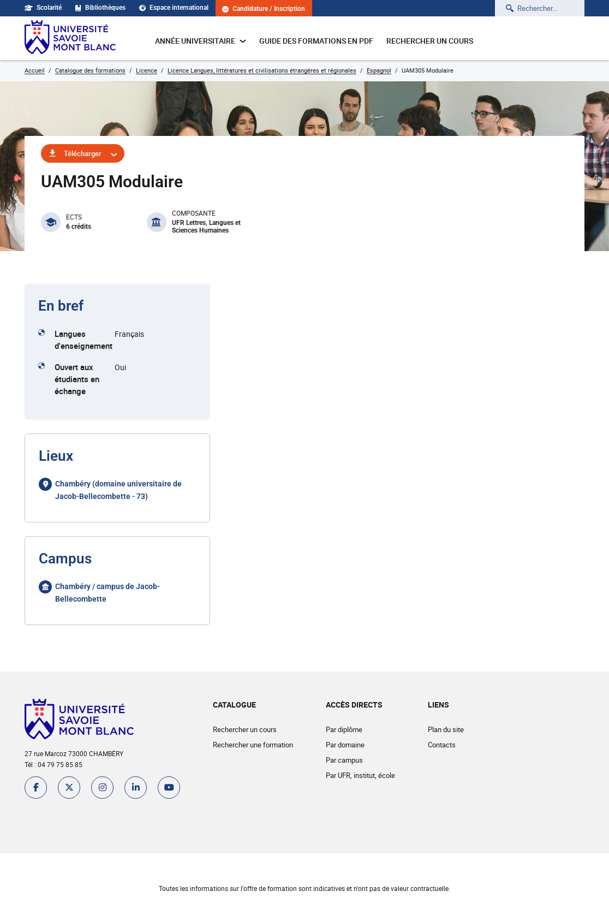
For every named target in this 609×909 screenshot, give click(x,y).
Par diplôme (344, 729)
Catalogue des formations (90, 70)
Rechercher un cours (429, 40)
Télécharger (82, 153)
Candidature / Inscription (263, 9)
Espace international (173, 7)
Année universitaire (200, 40)
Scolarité (43, 7)
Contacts (442, 745)
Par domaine (345, 745)
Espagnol (379, 70)
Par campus (344, 760)
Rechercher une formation (253, 745)
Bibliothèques (100, 7)
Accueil (35, 70)
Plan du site (446, 729)
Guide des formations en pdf (316, 40)
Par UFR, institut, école (360, 775)
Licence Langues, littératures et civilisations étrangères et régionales (262, 70)
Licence (146, 70)
